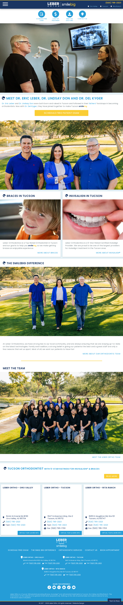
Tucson (105, 6)
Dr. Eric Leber (8, 103)
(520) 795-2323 (113, 2)
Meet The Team (14, 368)
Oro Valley (93, 6)
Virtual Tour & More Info (29, 533)
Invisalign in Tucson (85, 196)
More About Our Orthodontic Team (101, 353)
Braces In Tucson (21, 196)
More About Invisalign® (108, 252)
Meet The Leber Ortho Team (106, 457)
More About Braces (47, 252)
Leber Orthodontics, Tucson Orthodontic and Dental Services (61, 4)
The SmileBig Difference (25, 263)
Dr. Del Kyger (31, 106)
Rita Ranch (117, 6)
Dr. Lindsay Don (26, 103)
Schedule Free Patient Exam (61, 113)
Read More (111, 476)
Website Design (78, 603)
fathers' (92, 103)
